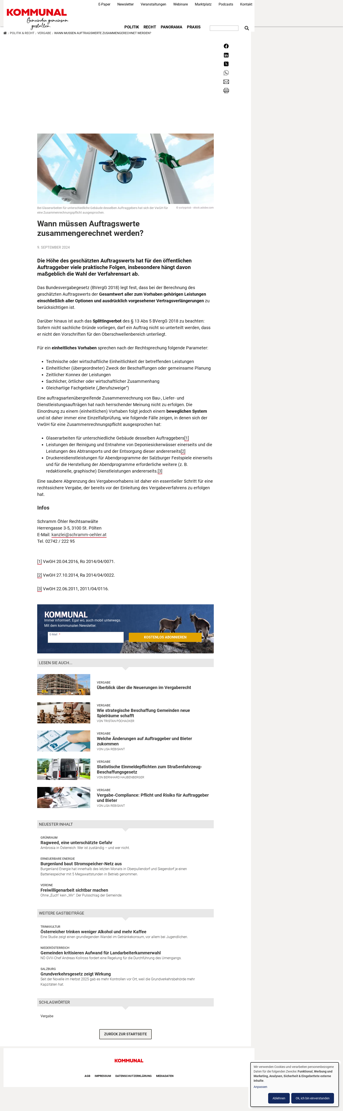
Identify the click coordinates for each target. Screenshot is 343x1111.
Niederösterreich (55, 948)
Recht (150, 27)
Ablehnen (279, 1098)
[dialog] (295, 1084)
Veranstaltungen (153, 4)
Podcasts (226, 4)
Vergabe (44, 33)
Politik (131, 27)
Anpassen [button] (260, 1087)
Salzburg (48, 969)
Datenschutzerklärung (133, 1076)
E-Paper (104, 4)
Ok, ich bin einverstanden (313, 1098)
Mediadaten (164, 1076)
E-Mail (53, 634)
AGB (87, 1076)
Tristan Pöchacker (119, 721)
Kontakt (246, 4)
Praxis (194, 27)
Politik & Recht (22, 33)
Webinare (180, 4)
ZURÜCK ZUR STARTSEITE (125, 1034)
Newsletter (125, 4)
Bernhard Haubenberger (124, 777)
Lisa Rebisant (114, 749)
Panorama (171, 27)
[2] (183, 451)
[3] (160, 471)
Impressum (103, 1076)
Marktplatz (203, 4)
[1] (186, 438)
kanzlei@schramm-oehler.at (79, 534)
